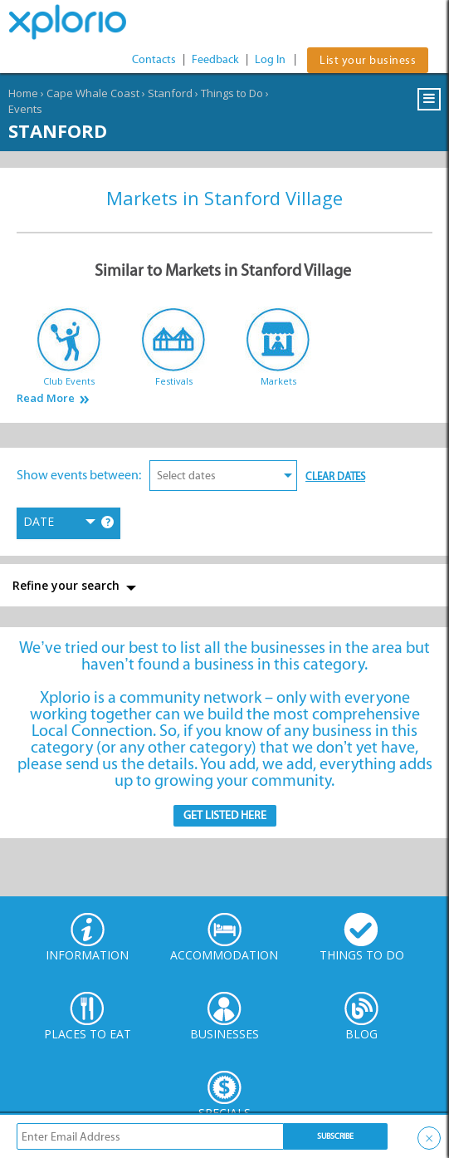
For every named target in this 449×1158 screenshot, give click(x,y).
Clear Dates (335, 476)
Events (25, 108)
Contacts (154, 59)
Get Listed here (224, 815)
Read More (46, 398)
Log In (270, 59)
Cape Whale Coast (92, 93)
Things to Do (232, 93)
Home (23, 93)
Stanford (170, 93)
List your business (368, 60)
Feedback (215, 59)
